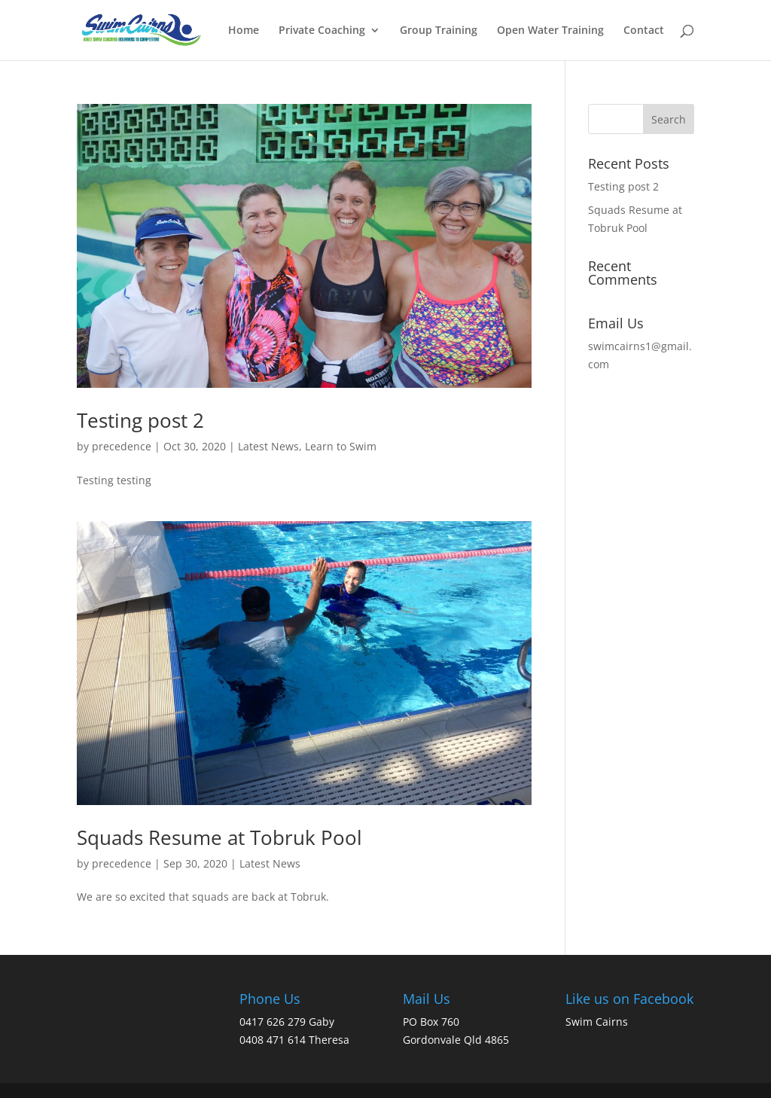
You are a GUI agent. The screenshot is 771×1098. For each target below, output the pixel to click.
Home (243, 31)
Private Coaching (322, 31)
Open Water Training (550, 31)
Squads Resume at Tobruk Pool (219, 837)
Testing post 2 (140, 420)
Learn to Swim (340, 446)
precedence (121, 446)
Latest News (268, 446)
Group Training (438, 31)
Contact (643, 31)
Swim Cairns (596, 1021)
